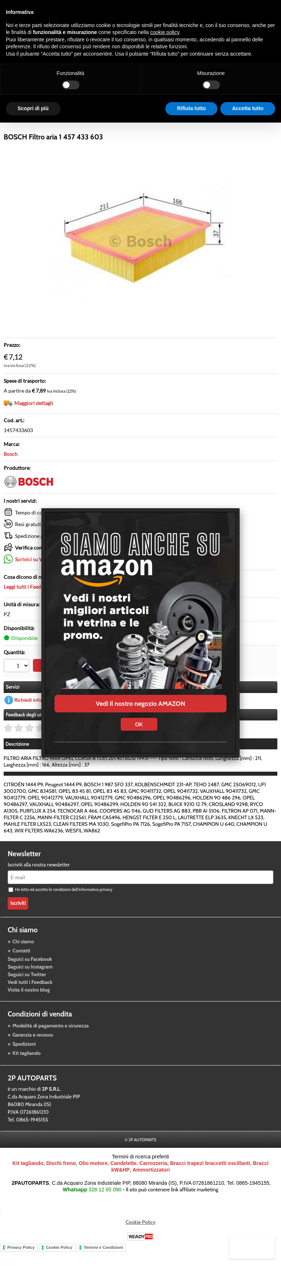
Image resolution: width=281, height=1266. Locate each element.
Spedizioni (24, 1060)
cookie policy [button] (164, 32)
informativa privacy (95, 906)
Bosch (11, 472)
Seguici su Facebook (30, 976)
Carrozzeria (171, 125)
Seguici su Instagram (30, 983)
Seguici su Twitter (27, 991)
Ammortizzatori (151, 1187)
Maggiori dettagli (33, 421)
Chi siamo (23, 958)
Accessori (133, 125)
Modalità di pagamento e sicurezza (50, 1042)
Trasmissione (93, 125)
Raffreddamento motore (36, 125)
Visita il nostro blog (29, 1006)
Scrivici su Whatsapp (38, 577)
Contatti (21, 967)
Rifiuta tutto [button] (191, 108)
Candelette (123, 1180)
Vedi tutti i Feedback (30, 999)
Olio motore (93, 1180)
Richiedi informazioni (37, 716)
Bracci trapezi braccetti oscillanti (210, 1180)
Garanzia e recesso (32, 1051)
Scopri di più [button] (33, 108)
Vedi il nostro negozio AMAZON (140, 704)
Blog (203, 125)
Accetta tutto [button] (247, 108)
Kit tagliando (26, 1070)
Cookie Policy (140, 1239)
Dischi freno (61, 1180)
